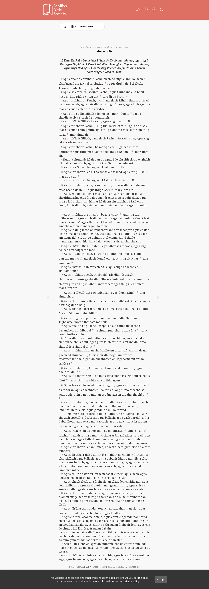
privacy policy (131, 581)
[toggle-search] (64, 26)
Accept (161, 579)
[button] (145, 78)
